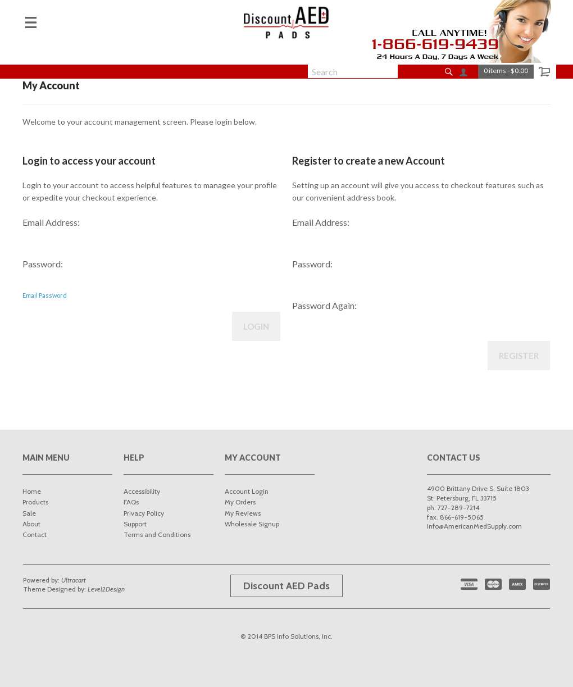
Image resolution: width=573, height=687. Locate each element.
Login (256, 326)
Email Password (44, 295)
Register (519, 356)
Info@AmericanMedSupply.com (474, 526)
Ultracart (73, 580)
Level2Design (106, 589)
